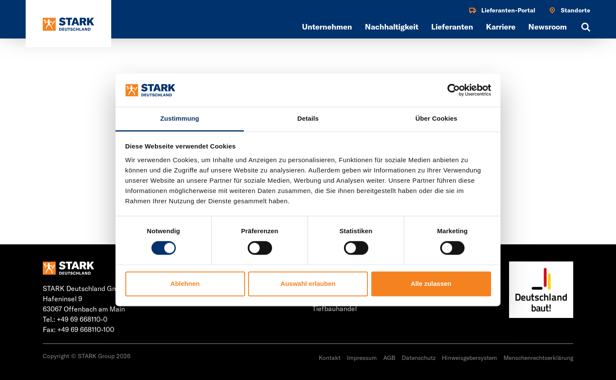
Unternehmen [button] (327, 27)
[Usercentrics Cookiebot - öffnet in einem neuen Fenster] (453, 90)
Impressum (362, 358)
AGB (389, 358)
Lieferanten (452, 27)
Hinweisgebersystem (469, 358)
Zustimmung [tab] (179, 118)
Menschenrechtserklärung (538, 358)
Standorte (569, 10)
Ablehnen (184, 283)
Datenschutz (418, 358)
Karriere (500, 27)
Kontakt (330, 358)
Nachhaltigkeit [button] (391, 27)
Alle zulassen (431, 283)
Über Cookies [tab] (436, 118)
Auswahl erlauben (308, 283)
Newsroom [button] (547, 27)
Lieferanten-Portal (501, 10)
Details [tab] (308, 118)
